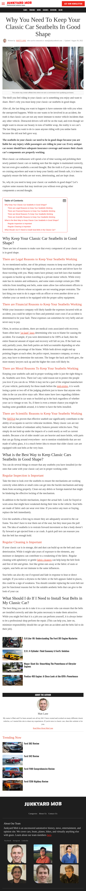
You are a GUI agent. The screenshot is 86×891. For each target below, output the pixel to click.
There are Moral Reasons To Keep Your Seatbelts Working (30, 214)
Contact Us (52, 814)
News (39, 10)
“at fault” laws (27, 332)
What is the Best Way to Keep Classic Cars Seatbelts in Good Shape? (32, 220)
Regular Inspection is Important (20, 224)
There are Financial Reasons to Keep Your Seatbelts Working (31, 211)
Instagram (16, 841)
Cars (25, 10)
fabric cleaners (44, 559)
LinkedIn (25, 841)
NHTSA (11, 418)
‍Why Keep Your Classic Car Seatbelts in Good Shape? (26, 205)
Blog (61, 10)
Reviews (53, 10)
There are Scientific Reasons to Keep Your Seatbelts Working (31, 217)
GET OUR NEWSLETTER (73, 3)
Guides (45, 10)
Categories (33, 814)
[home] (19, 3)
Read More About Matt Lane (43, 728)
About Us (43, 814)
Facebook (7, 841)
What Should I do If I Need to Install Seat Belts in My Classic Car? (30, 230)
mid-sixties (62, 386)
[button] (3, 3)
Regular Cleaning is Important (19, 227)
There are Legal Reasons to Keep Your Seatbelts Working (30, 208)
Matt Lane (21, 41)
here (49, 835)
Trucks (32, 10)
